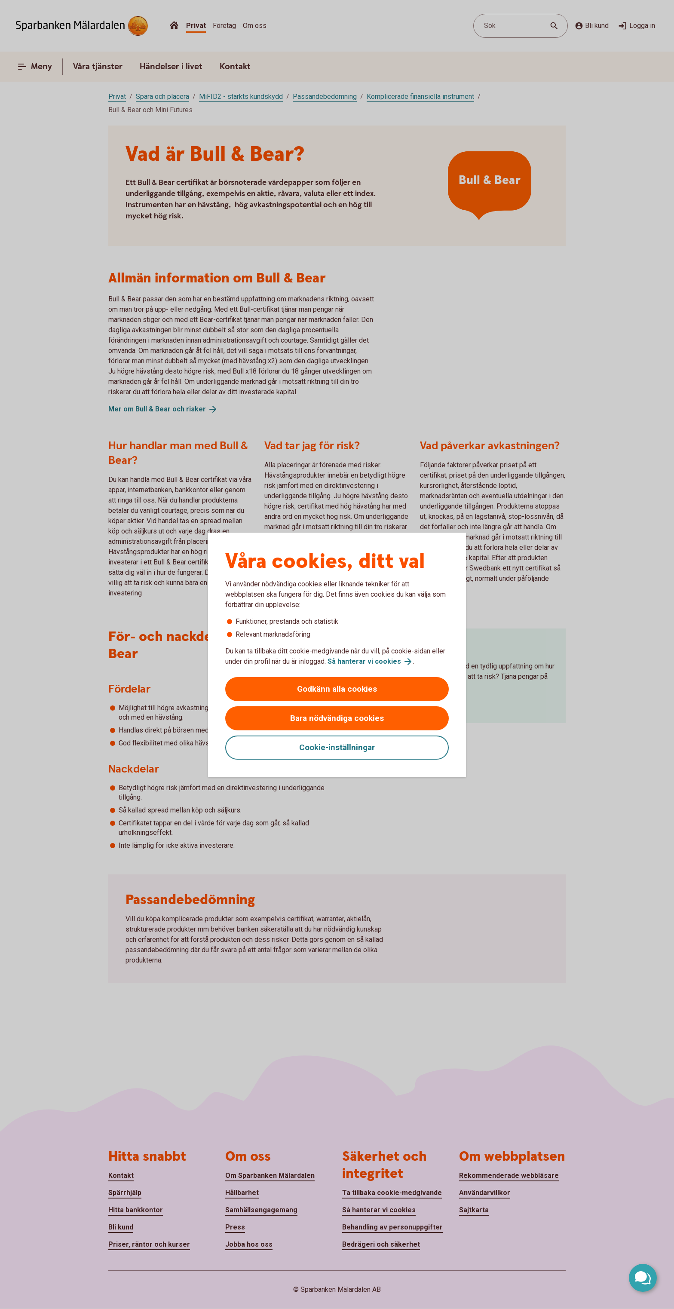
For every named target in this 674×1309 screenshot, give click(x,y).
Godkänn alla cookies (337, 689)
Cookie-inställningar (337, 747)
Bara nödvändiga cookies (337, 718)
